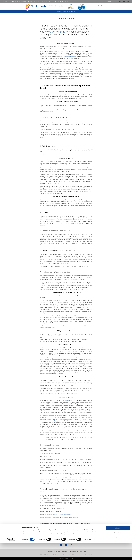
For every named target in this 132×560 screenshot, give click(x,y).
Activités (40, 1)
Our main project (81, 7)
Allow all (118, 545)
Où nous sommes (21, 1)
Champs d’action (32, 1)
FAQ (50, 1)
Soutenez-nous (57, 1)
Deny (118, 555)
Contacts (65, 1)
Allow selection (117, 550)
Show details (88, 556)
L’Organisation (12, 1)
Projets (46, 1)
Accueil (5, 1)
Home (64, 11)
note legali (49, 528)
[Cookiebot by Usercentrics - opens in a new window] (11, 556)
